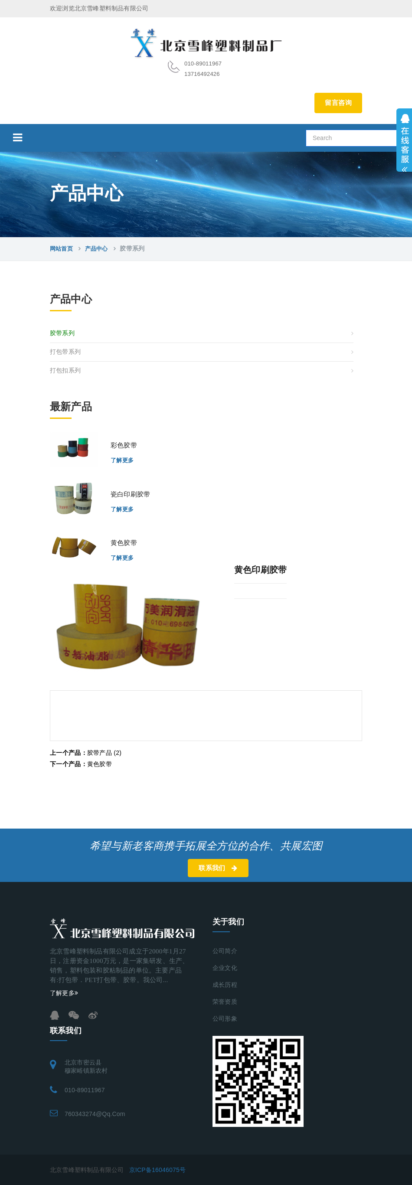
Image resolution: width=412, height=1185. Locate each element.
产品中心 (96, 248)
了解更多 (122, 460)
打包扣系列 (65, 370)
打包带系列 (65, 352)
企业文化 (225, 968)
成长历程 (225, 985)
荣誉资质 (225, 1002)
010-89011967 (85, 1090)
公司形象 (225, 1018)
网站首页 (61, 248)
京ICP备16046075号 (157, 1169)
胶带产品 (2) (85, 752)
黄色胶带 (81, 764)
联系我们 (218, 868)
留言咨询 (338, 103)
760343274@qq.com (95, 1113)
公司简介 (225, 951)
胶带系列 (62, 333)
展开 (404, 140)
